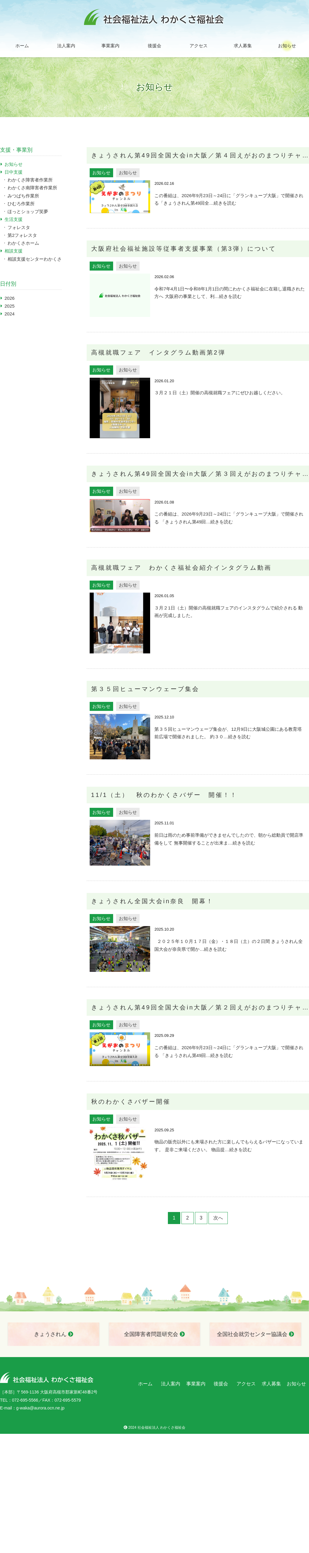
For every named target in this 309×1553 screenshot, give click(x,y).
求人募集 (243, 45)
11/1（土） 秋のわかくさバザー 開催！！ (164, 795)
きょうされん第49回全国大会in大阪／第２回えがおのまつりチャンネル (200, 1007)
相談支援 (14, 250)
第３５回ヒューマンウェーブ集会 (145, 689)
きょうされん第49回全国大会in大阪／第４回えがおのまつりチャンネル (200, 155)
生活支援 (14, 219)
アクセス (199, 45)
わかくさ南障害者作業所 (32, 187)
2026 (9, 298)
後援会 (154, 45)
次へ (218, 1217)
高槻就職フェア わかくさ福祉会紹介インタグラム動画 (181, 567)
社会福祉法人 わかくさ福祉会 (161, 1427)
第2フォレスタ (22, 235)
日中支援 (14, 172)
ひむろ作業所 (21, 203)
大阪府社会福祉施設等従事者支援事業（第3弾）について (183, 248)
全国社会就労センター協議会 (255, 1334)
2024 (9, 313)
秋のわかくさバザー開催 (131, 1101)
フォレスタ (19, 227)
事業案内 (110, 45)
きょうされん (53, 1334)
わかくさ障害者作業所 (30, 179)
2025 (9, 305)
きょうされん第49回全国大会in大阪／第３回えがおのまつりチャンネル (200, 473)
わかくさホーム (23, 243)
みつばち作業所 (23, 195)
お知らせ (287, 45)
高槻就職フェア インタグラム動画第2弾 (158, 352)
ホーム (22, 45)
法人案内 (66, 45)
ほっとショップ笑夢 (28, 211)
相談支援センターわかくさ (35, 259)
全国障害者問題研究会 (154, 1334)
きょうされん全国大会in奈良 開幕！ (152, 901)
